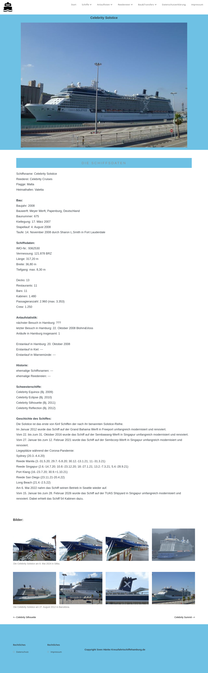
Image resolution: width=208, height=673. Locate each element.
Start (73, 4)
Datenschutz (22, 651)
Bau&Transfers (147, 4)
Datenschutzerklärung (174, 4)
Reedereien (125, 4)
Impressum (197, 4)
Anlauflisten (105, 4)
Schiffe (86, 4)
